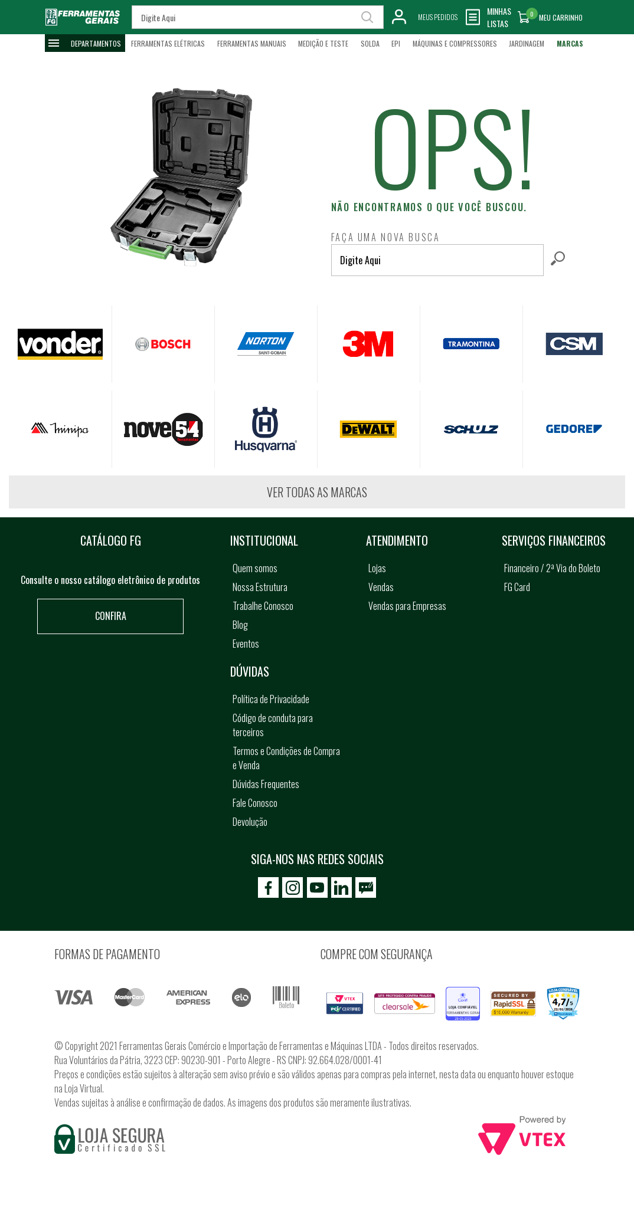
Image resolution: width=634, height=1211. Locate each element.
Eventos (246, 643)
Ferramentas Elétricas (168, 43)
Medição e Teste (323, 43)
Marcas (570, 43)
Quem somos (255, 568)
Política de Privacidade (271, 699)
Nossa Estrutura (260, 587)
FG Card (517, 587)
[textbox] (437, 260)
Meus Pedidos (437, 17)
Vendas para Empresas (407, 606)
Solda (370, 43)
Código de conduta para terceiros (273, 725)
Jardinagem (526, 43)
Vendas (381, 587)
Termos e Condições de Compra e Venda (286, 758)
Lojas (377, 568)
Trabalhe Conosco (263, 606)
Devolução (250, 822)
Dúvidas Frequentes (266, 784)
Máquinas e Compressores (455, 43)
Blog (240, 625)
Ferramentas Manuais (251, 43)
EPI (395, 43)
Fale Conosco (255, 803)
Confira (110, 616)
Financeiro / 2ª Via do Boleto (552, 568)
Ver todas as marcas (317, 492)
